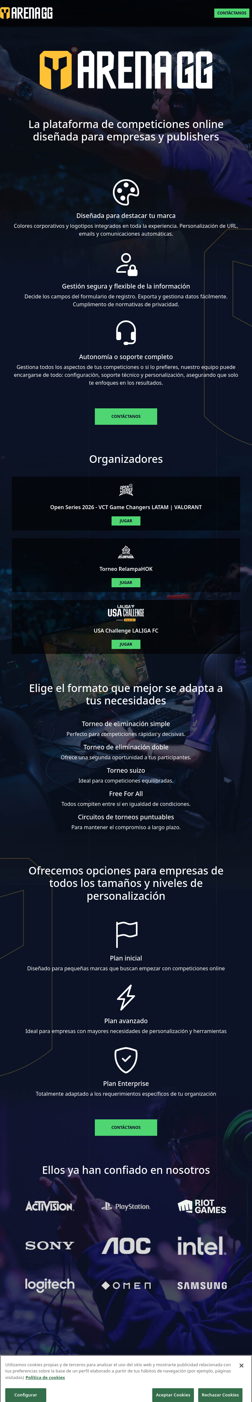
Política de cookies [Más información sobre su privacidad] (45, 1384)
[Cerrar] (241, 1372)
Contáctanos (231, 13)
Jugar (126, 521)
